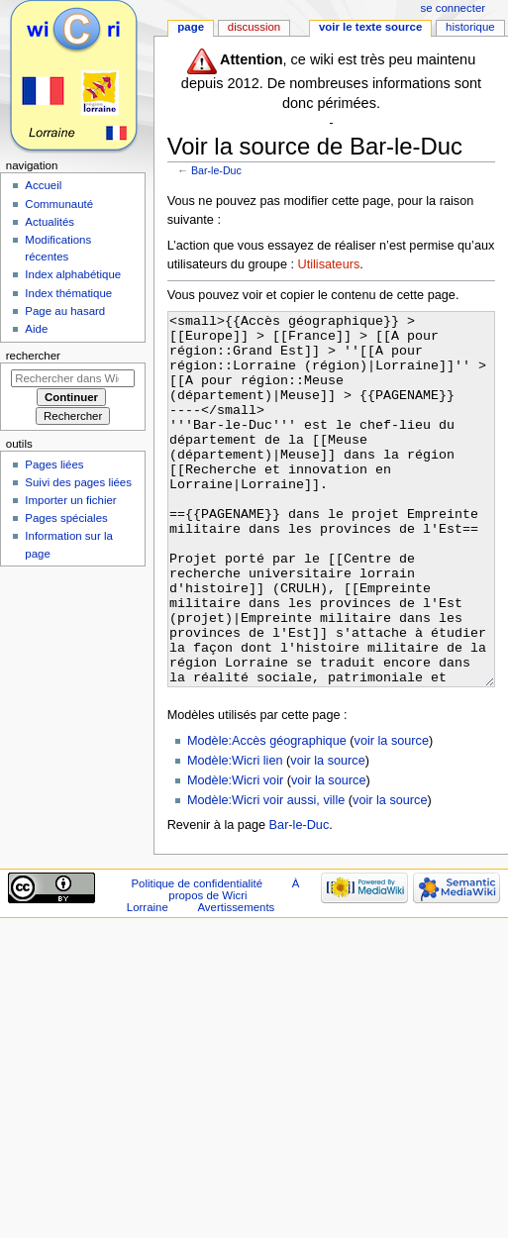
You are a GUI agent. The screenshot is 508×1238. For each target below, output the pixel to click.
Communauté (59, 204)
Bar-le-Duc (216, 170)
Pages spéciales (66, 518)
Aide (36, 329)
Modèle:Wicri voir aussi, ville (266, 874)
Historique (470, 27)
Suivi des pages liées (78, 482)
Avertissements (235, 981)
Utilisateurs (329, 264)
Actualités (49, 222)
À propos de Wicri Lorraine (213, 969)
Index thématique (68, 293)
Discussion (254, 27)
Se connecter (453, 8)
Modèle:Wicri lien (235, 835)
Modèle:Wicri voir (235, 855)
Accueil (43, 185)
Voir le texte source (370, 27)
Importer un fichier (70, 500)
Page (190, 27)
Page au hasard (65, 311)
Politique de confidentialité (196, 958)
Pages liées (54, 464)
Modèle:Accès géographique (267, 815)
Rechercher (33, 355)
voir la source (392, 815)
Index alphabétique (73, 274)
